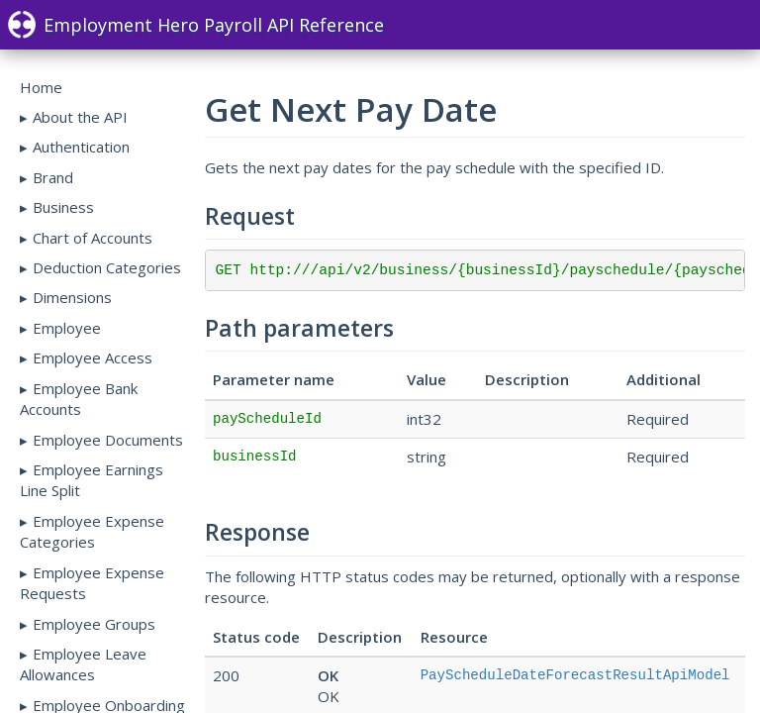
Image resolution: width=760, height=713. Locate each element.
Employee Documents (108, 440)
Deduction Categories (107, 267)
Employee (67, 328)
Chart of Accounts (92, 238)
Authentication (81, 146)
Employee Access (92, 357)
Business (63, 207)
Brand (53, 177)
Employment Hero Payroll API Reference (196, 25)
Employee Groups (94, 624)
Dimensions (72, 297)
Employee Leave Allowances (83, 664)
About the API (80, 117)
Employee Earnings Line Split (91, 479)
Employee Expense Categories (92, 531)
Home (41, 87)
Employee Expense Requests (92, 582)
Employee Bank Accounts (79, 398)
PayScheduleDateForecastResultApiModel (575, 675)
